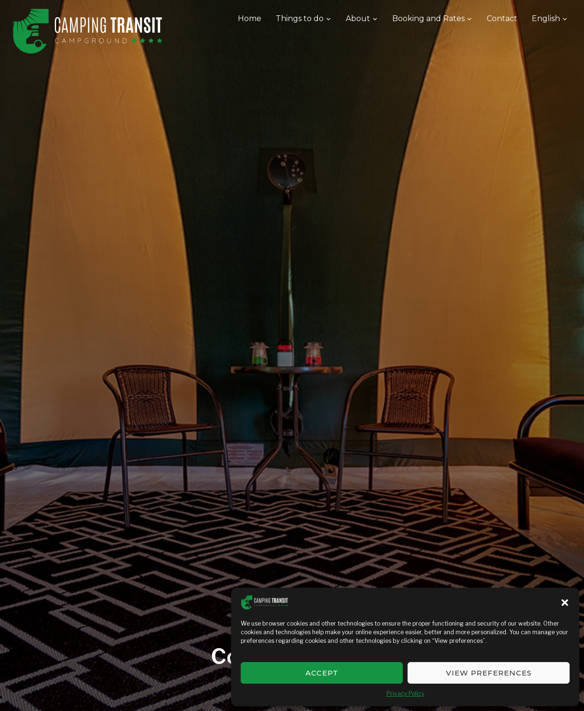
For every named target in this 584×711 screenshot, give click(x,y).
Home (249, 18)
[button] (565, 602)
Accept (322, 672)
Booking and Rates (428, 18)
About (358, 18)
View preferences (489, 672)
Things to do (300, 18)
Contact (502, 18)
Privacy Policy (405, 693)
